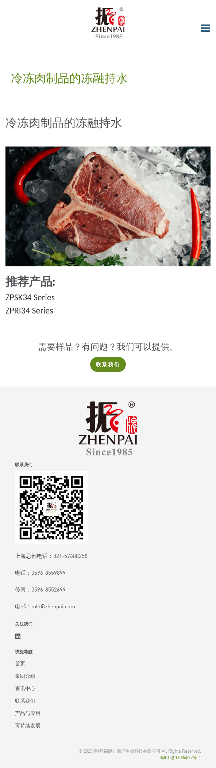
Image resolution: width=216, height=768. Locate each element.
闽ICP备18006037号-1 (180, 757)
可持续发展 (27, 725)
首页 (20, 663)
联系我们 (108, 364)
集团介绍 (25, 675)
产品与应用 (27, 712)
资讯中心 (25, 688)
